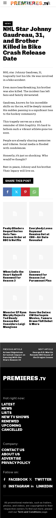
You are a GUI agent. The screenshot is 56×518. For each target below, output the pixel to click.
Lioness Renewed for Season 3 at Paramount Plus (40, 276)
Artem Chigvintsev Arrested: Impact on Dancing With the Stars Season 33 (14, 356)
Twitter (43, 479)
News (8, 23)
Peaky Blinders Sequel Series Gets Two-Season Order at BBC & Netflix (14, 234)
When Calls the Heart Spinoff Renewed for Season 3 (13, 276)
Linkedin (44, 486)
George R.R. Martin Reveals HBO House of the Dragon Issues (41, 355)
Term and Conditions (29, 512)
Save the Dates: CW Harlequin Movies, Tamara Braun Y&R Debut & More (41, 318)
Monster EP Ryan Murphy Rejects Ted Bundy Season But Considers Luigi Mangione (14, 320)
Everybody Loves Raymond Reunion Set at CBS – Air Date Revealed (40, 234)
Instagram (19, 486)
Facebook (18, 479)
